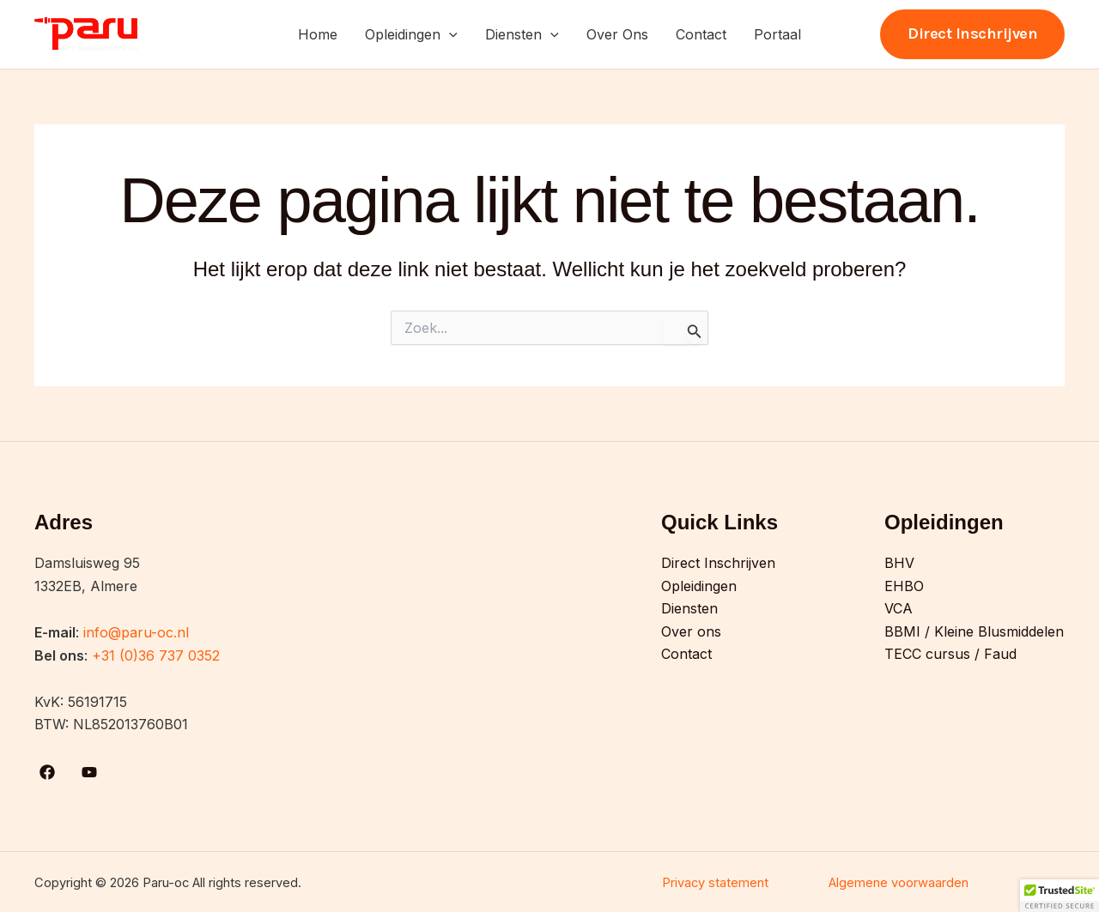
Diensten (522, 34)
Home (317, 34)
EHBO (904, 586)
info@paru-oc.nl (136, 632)
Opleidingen (411, 34)
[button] (449, 34)
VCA (898, 608)
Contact (701, 34)
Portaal (777, 34)
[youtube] (92, 772)
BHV (899, 562)
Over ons (691, 631)
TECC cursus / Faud (950, 653)
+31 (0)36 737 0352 (156, 655)
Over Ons (617, 34)
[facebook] (50, 772)
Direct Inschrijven (718, 562)
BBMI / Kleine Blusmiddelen (974, 631)
